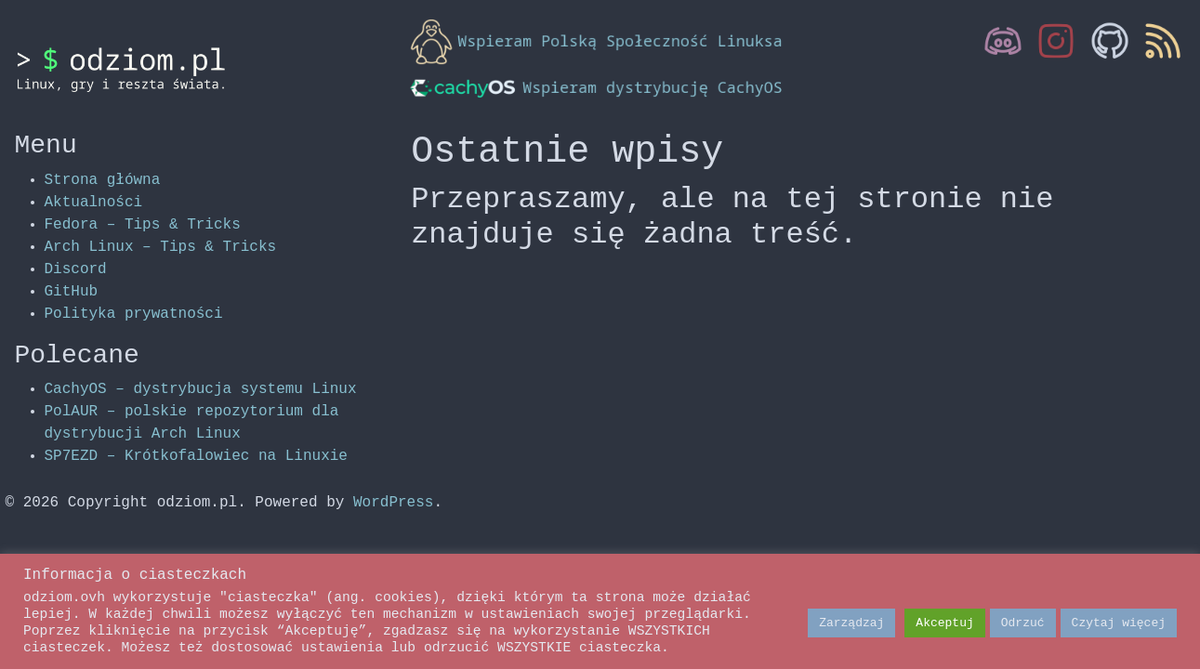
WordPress (393, 502)
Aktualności (94, 202)
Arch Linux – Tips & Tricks (161, 247)
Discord (76, 269)
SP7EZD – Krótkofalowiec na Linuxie (196, 456)
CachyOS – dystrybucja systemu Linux (201, 389)
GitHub (72, 292)
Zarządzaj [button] (851, 622)
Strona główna (103, 180)
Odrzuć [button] (1023, 622)
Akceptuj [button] (944, 622)
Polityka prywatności (134, 314)
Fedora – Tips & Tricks (143, 225)
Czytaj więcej (1119, 622)
